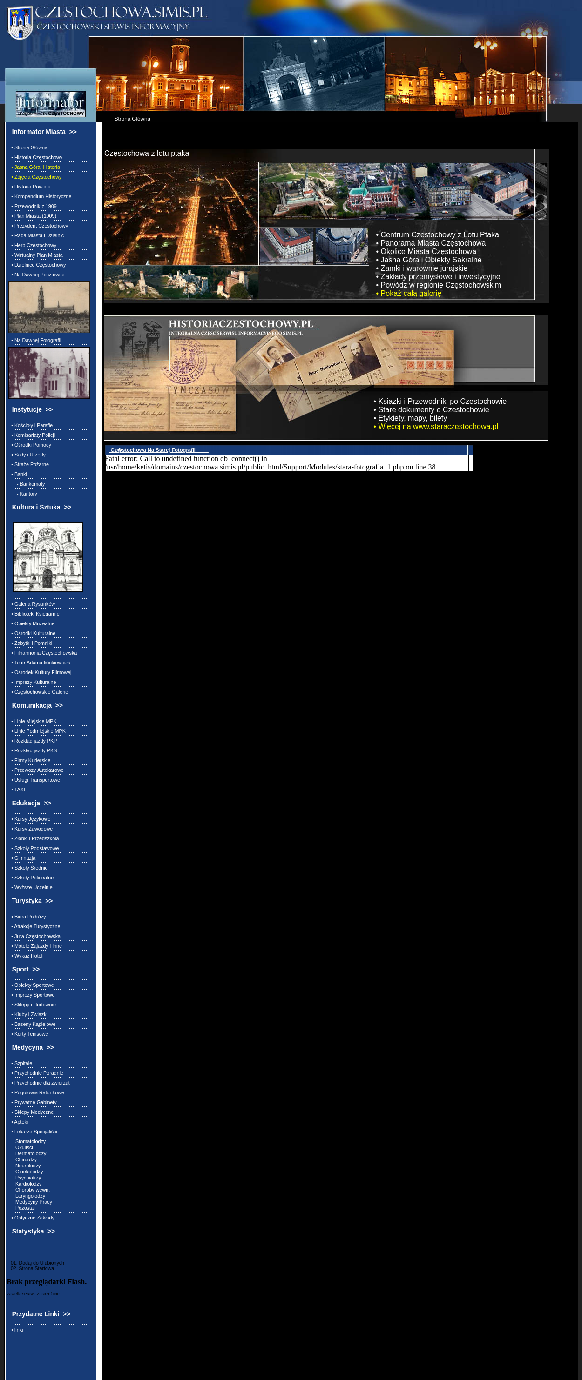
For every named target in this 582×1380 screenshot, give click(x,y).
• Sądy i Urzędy (27, 454)
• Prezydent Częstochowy (38, 225)
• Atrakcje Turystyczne (34, 926)
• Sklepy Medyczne (31, 1112)
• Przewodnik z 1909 (32, 206)
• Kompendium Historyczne (39, 196)
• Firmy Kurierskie (29, 760)
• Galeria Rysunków (31, 604)
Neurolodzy (24, 1165)
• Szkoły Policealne (31, 877)
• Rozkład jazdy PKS (32, 750)
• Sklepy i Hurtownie (32, 1004)
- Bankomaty (26, 484)
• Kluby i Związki (27, 1014)
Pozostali (22, 1208)
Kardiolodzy (24, 1183)
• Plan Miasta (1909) (32, 216)
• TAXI (16, 789)
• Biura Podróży (27, 916)
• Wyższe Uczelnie (30, 887)
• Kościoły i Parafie (30, 425)
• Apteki (18, 1122)
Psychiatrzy (24, 1177)
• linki (15, 1330)
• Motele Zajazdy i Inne (35, 946)
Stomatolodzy (27, 1141)
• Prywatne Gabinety (32, 1102)
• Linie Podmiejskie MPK (37, 731)
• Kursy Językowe (29, 819)
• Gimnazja (21, 858)
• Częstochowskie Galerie (38, 692)
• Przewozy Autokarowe (35, 770)
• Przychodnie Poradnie (35, 1073)
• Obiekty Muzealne (31, 623)
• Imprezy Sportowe (31, 995)
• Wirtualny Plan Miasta (35, 255)
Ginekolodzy (25, 1171)
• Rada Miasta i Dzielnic (36, 235)
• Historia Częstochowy (35, 157)
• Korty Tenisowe (28, 1034)
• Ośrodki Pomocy (29, 445)
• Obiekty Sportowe (31, 985)
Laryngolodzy (26, 1196)
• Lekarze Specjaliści (32, 1131)
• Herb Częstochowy (32, 245)
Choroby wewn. (29, 1189)
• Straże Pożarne (28, 464)
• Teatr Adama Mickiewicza (39, 662)
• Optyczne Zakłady (31, 1217)
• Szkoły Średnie (27, 868)
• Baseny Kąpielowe (31, 1024)
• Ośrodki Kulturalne (31, 633)
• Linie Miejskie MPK (32, 721)
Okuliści (20, 1147)
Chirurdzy (22, 1159)
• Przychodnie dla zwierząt (39, 1082)
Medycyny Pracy (30, 1202)
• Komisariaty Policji (31, 435)
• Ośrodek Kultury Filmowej (39, 672)
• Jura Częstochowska (34, 936)
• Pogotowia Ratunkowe (36, 1092)
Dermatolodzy (27, 1153)
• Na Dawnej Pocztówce (36, 274)
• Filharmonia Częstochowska (42, 653)
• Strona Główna (27, 147)
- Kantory (22, 493)
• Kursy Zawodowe (30, 828)
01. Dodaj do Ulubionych (35, 1263)
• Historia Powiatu (29, 186)
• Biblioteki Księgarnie (34, 613)
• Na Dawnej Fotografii (34, 340)
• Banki (17, 474)
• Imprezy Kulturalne (32, 682)
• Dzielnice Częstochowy (37, 265)
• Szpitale (20, 1063)
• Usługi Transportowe (34, 780)
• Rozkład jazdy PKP (32, 741)
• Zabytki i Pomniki (30, 643)
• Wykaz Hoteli (25, 955)
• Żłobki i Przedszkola (33, 838)
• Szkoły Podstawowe (33, 848)
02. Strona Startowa (30, 1268)
